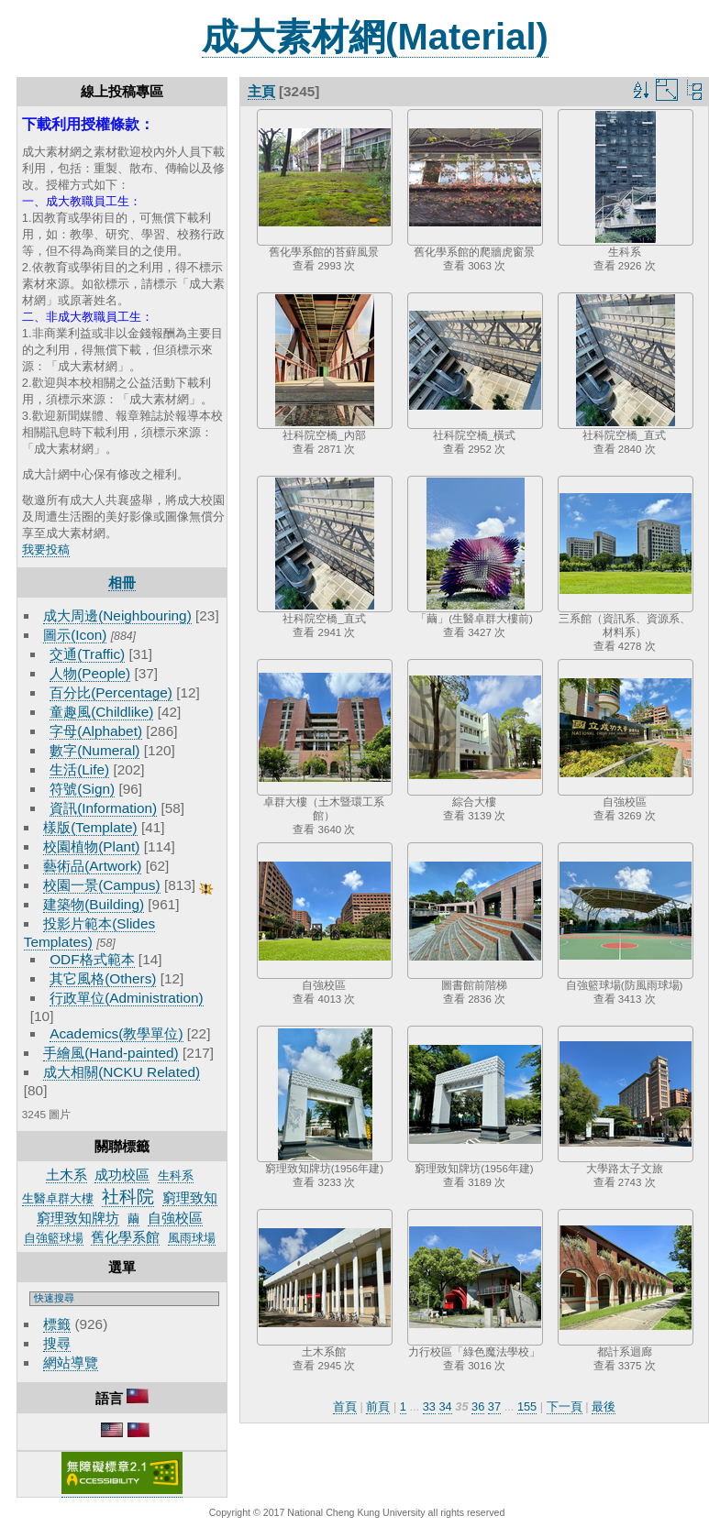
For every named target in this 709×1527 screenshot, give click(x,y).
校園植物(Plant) (91, 846)
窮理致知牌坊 (78, 1217)
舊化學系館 (125, 1237)
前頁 (378, 1406)
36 (477, 1406)
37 (494, 1406)
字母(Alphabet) (96, 731)
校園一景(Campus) (101, 885)
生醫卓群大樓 (58, 1198)
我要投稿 (46, 549)
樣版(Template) (90, 827)
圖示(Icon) (74, 635)
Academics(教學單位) (116, 1033)
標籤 (57, 1324)
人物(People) (90, 673)
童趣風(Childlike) (101, 712)
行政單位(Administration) (127, 997)
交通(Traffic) (87, 654)
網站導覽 (70, 1362)
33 (429, 1406)
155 (527, 1406)
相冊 (122, 582)
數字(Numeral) (94, 750)
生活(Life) (79, 769)
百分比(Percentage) (111, 692)
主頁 (261, 91)
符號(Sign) (82, 788)
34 (444, 1406)
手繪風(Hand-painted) (110, 1052)
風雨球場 (192, 1238)
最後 (603, 1406)
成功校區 (122, 1174)
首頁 (345, 1406)
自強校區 (175, 1217)
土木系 (66, 1174)
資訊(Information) (103, 808)
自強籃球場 (53, 1238)
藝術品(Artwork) (92, 865)
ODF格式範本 (92, 959)
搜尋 (57, 1343)
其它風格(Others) (103, 978)
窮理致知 (189, 1197)
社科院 (128, 1196)
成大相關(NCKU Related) (121, 1072)
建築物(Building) (93, 904)
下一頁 (564, 1406)
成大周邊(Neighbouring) (117, 615)
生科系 (176, 1175)
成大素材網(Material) (375, 36)
